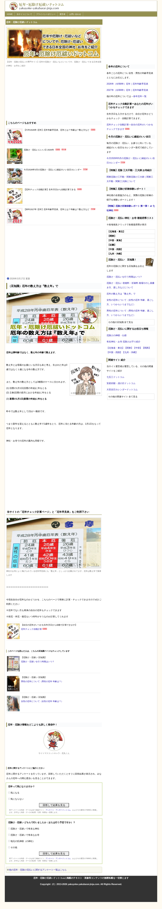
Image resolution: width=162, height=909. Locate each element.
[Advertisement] (54, 94)
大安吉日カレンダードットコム (122, 389)
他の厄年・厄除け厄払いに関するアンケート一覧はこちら (38, 870)
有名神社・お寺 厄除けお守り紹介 (123, 341)
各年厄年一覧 (139, 96)
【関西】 (146, 348)
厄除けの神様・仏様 (117, 335)
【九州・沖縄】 (130, 352)
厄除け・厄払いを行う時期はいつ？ (124, 277)
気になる (15, 793)
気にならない (17, 799)
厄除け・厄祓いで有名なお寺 (25, 835)
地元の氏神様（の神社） (23, 841)
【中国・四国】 (114, 352)
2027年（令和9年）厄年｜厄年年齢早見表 (127, 90)
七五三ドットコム (115, 377)
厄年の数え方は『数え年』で (121, 294)
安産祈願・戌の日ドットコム (121, 383)
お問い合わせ (75, 14)
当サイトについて (24, 14)
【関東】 (128, 348)
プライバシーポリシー (46, 14)
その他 (14, 847)
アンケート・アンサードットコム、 (59, 810)
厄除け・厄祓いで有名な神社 (25, 828)
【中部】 (137, 348)
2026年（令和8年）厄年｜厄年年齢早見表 (127, 84)
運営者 (62, 14)
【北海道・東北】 (115, 348)
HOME (10, 14)
